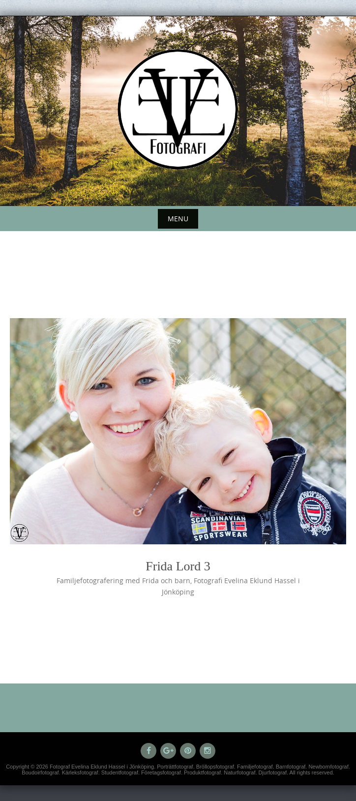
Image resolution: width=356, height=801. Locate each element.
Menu (178, 218)
